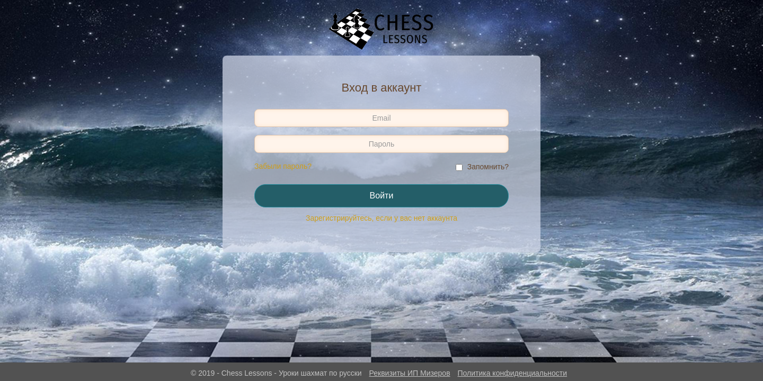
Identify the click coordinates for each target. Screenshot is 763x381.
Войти (382, 195)
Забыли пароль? (283, 166)
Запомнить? (488, 166)
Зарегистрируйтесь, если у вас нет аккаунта (381, 218)
